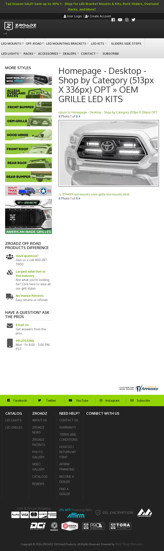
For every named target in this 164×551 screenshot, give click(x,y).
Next (79, 116)
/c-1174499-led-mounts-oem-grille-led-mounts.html (94, 194)
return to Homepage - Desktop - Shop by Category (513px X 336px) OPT (108, 112)
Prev (59, 116)
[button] (12, 43)
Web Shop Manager (129, 544)
